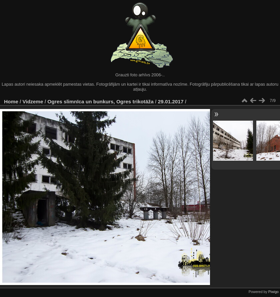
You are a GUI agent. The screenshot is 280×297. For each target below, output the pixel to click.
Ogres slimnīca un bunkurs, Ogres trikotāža (100, 101)
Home (11, 101)
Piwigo (273, 292)
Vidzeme (33, 101)
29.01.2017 (171, 101)
